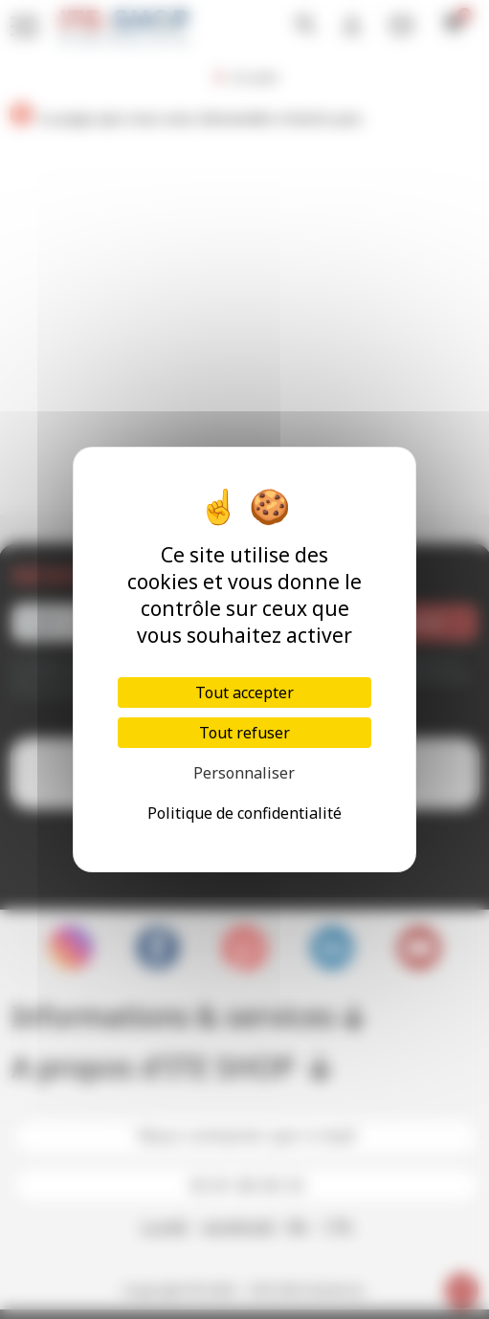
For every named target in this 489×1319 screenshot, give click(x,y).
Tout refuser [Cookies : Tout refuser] (244, 732)
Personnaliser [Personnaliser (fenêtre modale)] (244, 772)
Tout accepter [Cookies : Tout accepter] (244, 692)
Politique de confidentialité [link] (244, 813)
